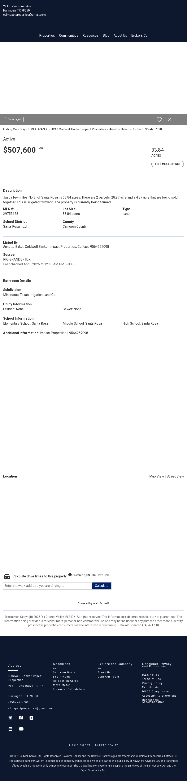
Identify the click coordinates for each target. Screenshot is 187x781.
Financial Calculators (69, 689)
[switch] (159, 119)
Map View (156, 476)
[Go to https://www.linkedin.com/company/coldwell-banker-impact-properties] (10, 729)
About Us (120, 35)
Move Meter (61, 685)
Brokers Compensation (148, 35)
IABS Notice (151, 674)
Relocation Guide (66, 680)
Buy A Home (62, 676)
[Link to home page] (93, 9)
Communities (68, 35)
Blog (106, 35)
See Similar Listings (167, 164)
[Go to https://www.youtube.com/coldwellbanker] (21, 729)
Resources (91, 35)
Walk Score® (101, 603)
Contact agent (14, 119)
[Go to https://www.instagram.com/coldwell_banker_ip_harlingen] (10, 718)
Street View (175, 476)
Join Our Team (108, 676)
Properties (47, 35)
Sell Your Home (64, 672)
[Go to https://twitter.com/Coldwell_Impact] (31, 718)
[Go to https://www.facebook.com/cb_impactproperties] (21, 718)
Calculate (101, 586)
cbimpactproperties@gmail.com (24, 14)
